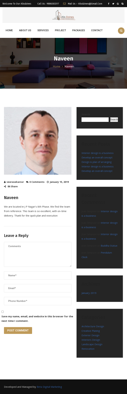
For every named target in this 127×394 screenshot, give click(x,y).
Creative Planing (91, 330)
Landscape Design (92, 344)
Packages (78, 30)
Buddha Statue (109, 245)
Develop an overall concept (97, 157)
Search (86, 114)
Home (56, 66)
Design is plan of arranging (97, 162)
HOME (9, 30)
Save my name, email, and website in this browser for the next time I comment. (37, 318)
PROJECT (60, 30)
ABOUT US (25, 30)
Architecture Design (93, 326)
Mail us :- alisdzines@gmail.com (82, 3)
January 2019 (89, 293)
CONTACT (97, 30)
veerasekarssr (15, 181)
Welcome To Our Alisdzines (16, 3)
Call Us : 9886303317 (48, 3)
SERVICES (43, 30)
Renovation (88, 348)
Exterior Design (90, 335)
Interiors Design (91, 339)
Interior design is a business (98, 153)
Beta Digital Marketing (49, 386)
